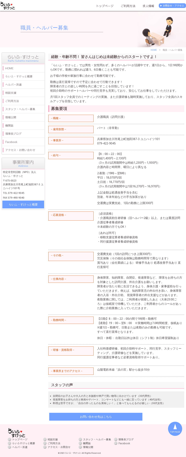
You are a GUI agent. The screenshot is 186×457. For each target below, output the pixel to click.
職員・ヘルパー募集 (44, 28)
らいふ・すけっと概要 (23, 204)
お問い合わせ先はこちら (96, 416)
